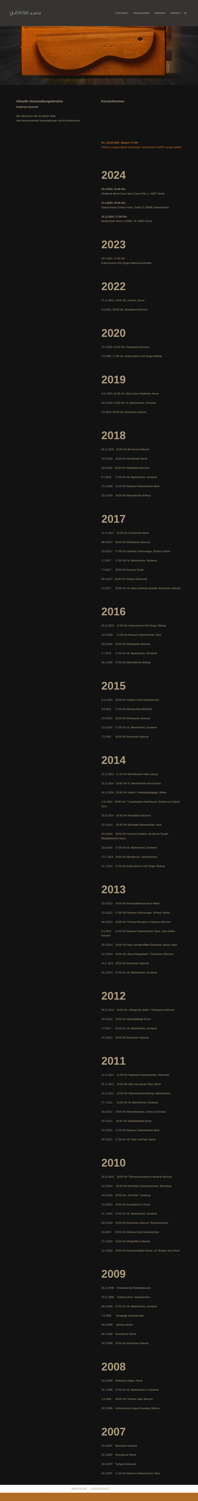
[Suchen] (185, 13)
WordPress (41, 1496)
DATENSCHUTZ (100, 1489)
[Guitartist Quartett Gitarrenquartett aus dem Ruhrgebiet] (25, 13)
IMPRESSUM (79, 1489)
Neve (13, 1496)
